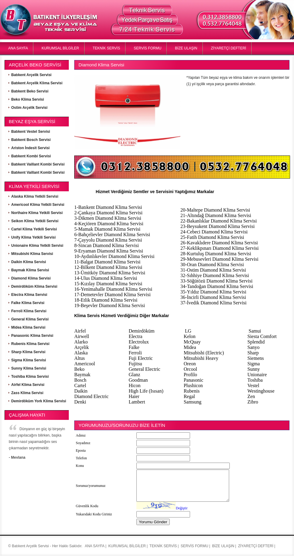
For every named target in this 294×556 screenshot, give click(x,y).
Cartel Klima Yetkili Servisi (34, 229)
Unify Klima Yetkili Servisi (33, 237)
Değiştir (182, 508)
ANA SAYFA (18, 48)
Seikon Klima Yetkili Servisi (34, 221)
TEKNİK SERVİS (106, 48)
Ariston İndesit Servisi (30, 148)
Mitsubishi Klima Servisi (32, 254)
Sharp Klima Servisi (28, 352)
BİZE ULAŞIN (186, 48)
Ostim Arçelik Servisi (29, 108)
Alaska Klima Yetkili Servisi (34, 196)
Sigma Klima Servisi (28, 360)
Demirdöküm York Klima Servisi (38, 401)
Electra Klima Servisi (29, 295)
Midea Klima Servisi (28, 327)
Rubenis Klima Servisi (30, 344)
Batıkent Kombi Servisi (31, 156)
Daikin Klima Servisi (28, 262)
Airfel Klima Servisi (27, 385)
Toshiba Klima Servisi (30, 376)
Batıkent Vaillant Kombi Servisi (38, 164)
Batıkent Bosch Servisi (31, 140)
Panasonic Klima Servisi (32, 335)
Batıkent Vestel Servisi (30, 131)
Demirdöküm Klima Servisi (34, 286)
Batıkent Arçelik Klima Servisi (36, 83)
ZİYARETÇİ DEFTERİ (228, 48)
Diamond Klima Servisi (31, 278)
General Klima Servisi (29, 319)
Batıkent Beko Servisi (29, 91)
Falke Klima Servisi (27, 303)
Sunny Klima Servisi (28, 368)
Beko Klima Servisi (27, 99)
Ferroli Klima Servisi (28, 311)
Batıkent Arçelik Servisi (31, 75)
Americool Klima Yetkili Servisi (37, 205)
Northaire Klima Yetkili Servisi (37, 213)
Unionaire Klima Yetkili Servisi (37, 245)
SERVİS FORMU (147, 48)
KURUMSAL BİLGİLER (60, 48)
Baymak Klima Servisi (30, 270)
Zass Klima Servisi (27, 393)
